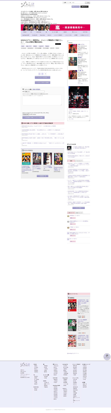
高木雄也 (55, 394)
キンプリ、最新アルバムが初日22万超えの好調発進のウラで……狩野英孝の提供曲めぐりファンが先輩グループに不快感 (79, 181)
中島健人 (65, 381)
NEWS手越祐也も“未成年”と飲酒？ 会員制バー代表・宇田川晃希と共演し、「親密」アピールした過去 (43, 138)
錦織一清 (85, 384)
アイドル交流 (45, 48)
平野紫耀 (75, 393)
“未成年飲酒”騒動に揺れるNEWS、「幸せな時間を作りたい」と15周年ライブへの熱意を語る (41, 130)
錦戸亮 (55, 367)
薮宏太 (55, 399)
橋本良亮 (65, 390)
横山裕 (55, 374)
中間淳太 (75, 368)
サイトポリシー (23, 376)
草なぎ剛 (85, 370)
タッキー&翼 (46, 375)
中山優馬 (85, 373)
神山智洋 (75, 370)
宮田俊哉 (65, 374)
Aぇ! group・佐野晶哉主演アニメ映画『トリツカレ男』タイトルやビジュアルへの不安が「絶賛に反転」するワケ (79, 197)
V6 (34, 375)
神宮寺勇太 (75, 390)
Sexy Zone (65, 378)
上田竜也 (55, 381)
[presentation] (34, 108)
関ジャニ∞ (55, 364)
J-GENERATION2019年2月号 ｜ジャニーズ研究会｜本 (58, 168)
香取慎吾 (85, 371)
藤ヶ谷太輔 (65, 367)
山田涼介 (55, 387)
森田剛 (35, 381)
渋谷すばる (56, 365)
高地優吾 (75, 382)
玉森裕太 (65, 368)
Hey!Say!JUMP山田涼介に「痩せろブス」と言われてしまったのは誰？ (79, 156)
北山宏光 (65, 365)
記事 (49, 7)
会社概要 (22, 372)
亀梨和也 (55, 379)
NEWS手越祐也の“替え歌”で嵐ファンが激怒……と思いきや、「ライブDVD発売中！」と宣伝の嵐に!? (43, 134)
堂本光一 (36, 388)
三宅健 (35, 382)
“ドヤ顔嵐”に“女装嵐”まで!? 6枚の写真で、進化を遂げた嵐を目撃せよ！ (81, 147)
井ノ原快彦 (36, 379)
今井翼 (45, 378)
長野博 (35, 378)
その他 (84, 379)
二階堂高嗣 (65, 373)
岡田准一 (36, 384)
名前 (23, 91)
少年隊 (83, 382)
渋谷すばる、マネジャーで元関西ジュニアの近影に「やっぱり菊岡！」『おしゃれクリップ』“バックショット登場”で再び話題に (78, 164)
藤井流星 (75, 371)
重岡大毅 (75, 365)
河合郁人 (65, 393)
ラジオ (57, 48)
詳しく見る (80, 56)
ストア (41, 7)
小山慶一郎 (41, 46)
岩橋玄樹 (75, 388)
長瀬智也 (36, 371)
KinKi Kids (36, 387)
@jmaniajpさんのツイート (73, 353)
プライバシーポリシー (25, 374)
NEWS (23, 46)
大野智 (45, 370)
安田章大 (55, 370)
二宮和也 (46, 368)
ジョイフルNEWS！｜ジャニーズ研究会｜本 (47, 167)
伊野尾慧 (55, 396)
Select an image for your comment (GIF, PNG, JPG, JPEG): (35, 112)
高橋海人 (75, 396)
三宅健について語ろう (73, 228)
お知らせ (22, 369)
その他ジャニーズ (86, 364)
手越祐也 (47, 46)
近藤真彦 (85, 374)
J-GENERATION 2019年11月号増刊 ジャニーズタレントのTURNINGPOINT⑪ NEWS (26, 169)
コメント (24, 93)
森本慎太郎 (75, 387)
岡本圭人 (55, 391)
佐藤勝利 (65, 379)
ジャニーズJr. (75, 378)
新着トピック (79, 212)
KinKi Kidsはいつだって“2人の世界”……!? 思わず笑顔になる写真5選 (79, 153)
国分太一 (36, 368)
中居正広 (85, 365)
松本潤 (45, 367)
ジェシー (75, 385)
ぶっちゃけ (24, 48)
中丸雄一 (55, 382)
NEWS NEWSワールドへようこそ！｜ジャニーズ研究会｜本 (36, 168)
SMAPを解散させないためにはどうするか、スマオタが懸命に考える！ (78, 233)
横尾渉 (64, 370)
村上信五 (55, 373)
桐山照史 (75, 367)
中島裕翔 (55, 390)
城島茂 (35, 365)
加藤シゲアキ (28, 46)
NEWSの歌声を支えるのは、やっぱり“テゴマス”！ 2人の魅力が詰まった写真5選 (39, 126)
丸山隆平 (55, 368)
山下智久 (85, 377)
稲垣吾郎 (85, 368)
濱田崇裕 (75, 373)
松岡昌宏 (36, 370)
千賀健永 (65, 371)
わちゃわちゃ (30, 48)
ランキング (79, 161)
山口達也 (36, 367)
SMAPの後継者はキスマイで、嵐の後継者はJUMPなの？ (77, 222)
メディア (52, 48)
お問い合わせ (23, 371)
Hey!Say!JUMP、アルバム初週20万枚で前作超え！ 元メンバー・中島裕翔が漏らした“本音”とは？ (79, 192)
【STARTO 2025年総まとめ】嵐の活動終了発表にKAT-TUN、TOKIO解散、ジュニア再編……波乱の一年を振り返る (78, 170)
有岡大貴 (55, 393)
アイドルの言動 (38, 48)
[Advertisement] (78, 132)
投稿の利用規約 (36, 89)
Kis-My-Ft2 (65, 364)
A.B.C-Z (64, 388)
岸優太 (74, 391)
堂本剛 (35, 390)
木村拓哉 (85, 367)
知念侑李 (55, 388)
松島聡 (64, 385)
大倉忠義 (55, 371)
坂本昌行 (36, 376)
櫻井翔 (45, 371)
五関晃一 (65, 394)
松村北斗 (75, 384)
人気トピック (71, 212)
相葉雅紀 (46, 365)
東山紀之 (85, 385)
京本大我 (75, 379)
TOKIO (35, 364)
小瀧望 (74, 374)
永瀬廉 (74, 394)
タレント (66, 7)
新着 (71, 161)
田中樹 (74, 381)
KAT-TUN (55, 378)
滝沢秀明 (46, 376)
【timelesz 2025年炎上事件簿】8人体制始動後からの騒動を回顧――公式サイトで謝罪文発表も (79, 176)
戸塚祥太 (65, 391)
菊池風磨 (65, 382)
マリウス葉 (65, 384)
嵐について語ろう (72, 239)
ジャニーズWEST (76, 364)
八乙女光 (55, 397)
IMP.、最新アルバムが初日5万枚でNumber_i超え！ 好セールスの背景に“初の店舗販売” (79, 187)
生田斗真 (85, 376)
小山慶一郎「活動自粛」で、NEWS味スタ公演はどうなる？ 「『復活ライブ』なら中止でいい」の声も (43, 144)
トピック (58, 7)
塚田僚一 (65, 396)
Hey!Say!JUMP (56, 385)
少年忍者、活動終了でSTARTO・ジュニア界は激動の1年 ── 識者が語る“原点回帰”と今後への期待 (79, 203)
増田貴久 (35, 46)
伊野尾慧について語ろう (73, 216)
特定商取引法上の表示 (25, 377)
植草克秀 (85, 387)
